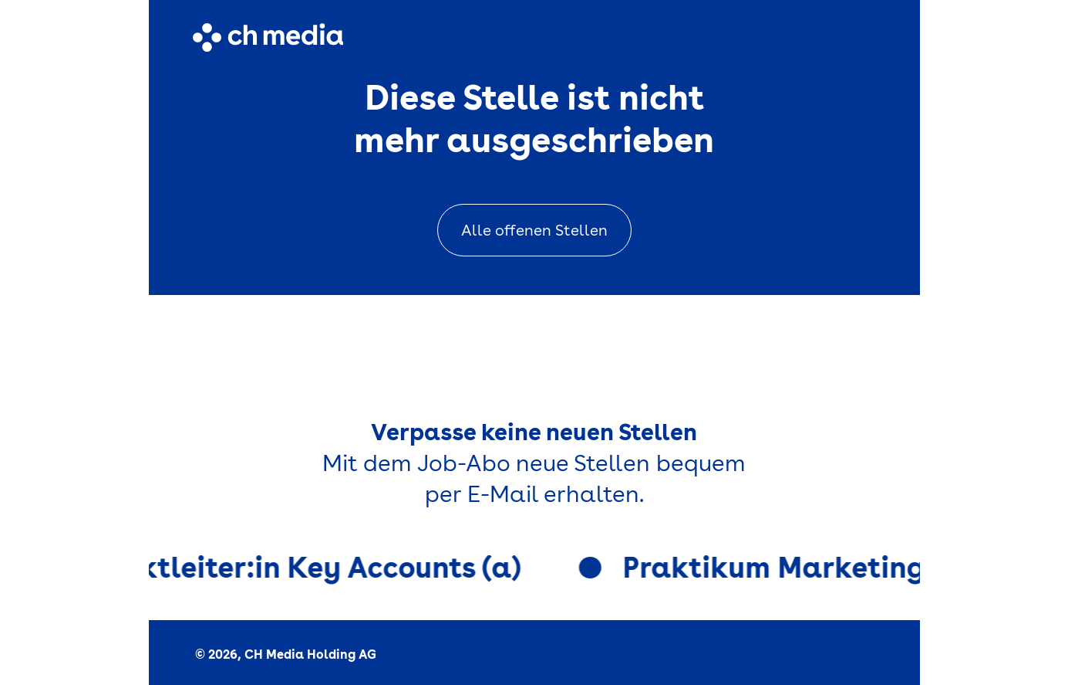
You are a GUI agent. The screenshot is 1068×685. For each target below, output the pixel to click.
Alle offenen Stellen (534, 230)
